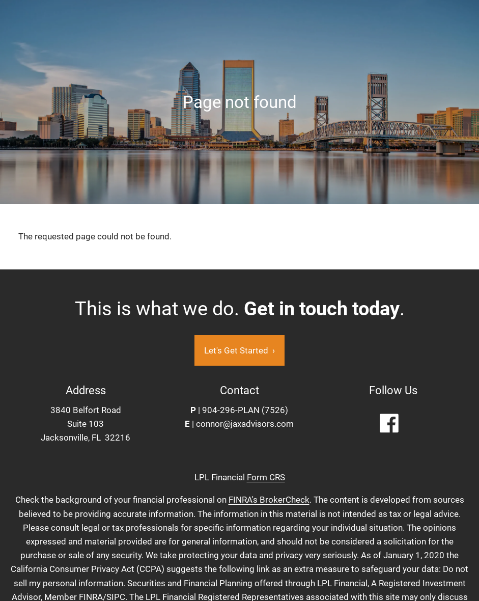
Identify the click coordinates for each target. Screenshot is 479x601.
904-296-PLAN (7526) (245, 410)
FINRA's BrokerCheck (269, 500)
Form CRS (266, 477)
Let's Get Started (239, 350)
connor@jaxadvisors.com (245, 424)
